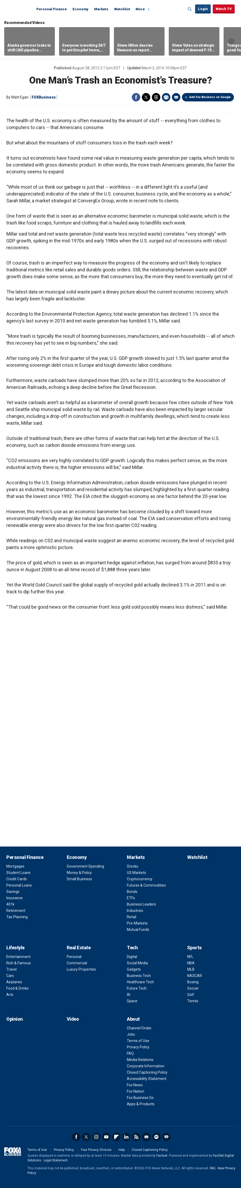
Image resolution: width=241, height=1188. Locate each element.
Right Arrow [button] (231, 41)
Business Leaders (141, 904)
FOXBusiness (44, 97)
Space (132, 1001)
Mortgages (15, 866)
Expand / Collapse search (190, 9)
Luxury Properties (81, 969)
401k (10, 904)
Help (121, 1150)
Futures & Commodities (146, 885)
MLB (191, 969)
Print (166, 97)
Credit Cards (16, 879)
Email (176, 97)
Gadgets (134, 969)
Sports (194, 947)
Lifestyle (15, 947)
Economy (80, 9)
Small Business (79, 879)
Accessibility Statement (146, 1079)
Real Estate (79, 947)
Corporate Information (145, 1066)
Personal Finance (51, 9)
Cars (10, 976)
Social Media (137, 963)
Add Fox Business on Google (210, 97)
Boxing (193, 982)
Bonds (132, 891)
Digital (132, 957)
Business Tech (139, 976)
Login (203, 9)
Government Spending (85, 866)
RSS (136, 1137)
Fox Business (19, 8)
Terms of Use (138, 1041)
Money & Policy (79, 873)
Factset (161, 1155)
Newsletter (146, 1137)
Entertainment (18, 957)
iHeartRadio (166, 1137)
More (140, 9)
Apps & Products (141, 1104)
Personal (74, 957)
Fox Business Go (140, 1098)
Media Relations (140, 1060)
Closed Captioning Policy (147, 1072)
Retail (131, 917)
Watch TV (224, 9)
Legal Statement (56, 1160)
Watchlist (122, 9)
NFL (190, 957)
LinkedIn (126, 1137)
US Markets (136, 873)
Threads (156, 97)
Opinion (14, 1019)
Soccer (193, 988)
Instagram (96, 1137)
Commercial (77, 963)
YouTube (106, 1137)
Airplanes (14, 982)
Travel (11, 969)
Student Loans (18, 873)
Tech (132, 947)
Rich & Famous (18, 963)
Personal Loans (19, 885)
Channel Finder (139, 1028)
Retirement (15, 910)
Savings (13, 891)
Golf (190, 995)
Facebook (136, 97)
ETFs (131, 898)
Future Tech (137, 988)
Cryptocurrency (139, 879)
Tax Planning (17, 917)
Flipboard (116, 1137)
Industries (135, 910)
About (133, 1019)
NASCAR (194, 976)
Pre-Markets (137, 923)
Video (73, 1019)
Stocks (132, 866)
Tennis (192, 1001)
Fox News (135, 1085)
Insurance (14, 898)
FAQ (130, 1053)
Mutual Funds (138, 929)
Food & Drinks (17, 988)
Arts (9, 995)
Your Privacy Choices (96, 1150)
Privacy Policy (138, 1047)
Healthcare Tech (140, 982)
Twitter (146, 97)
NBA (191, 963)
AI (128, 995)
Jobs (131, 1034)
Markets (101, 9)
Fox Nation (135, 1091)
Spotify (156, 1137)
